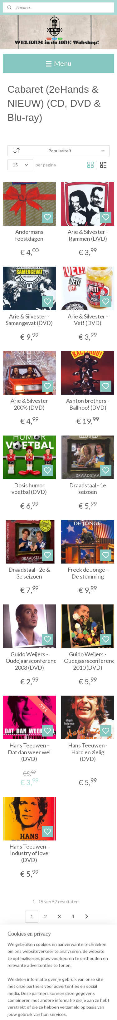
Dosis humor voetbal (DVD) (29, 488)
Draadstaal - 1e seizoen (87, 488)
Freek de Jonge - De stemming (88, 573)
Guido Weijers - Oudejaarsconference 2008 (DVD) (29, 661)
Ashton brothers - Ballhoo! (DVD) (87, 404)
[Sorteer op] (59, 151)
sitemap (70, 1009)
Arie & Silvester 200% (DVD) (29, 404)
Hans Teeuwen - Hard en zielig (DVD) (88, 752)
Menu (58, 63)
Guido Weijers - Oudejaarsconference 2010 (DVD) (88, 661)
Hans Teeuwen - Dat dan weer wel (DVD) (29, 752)
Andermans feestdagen (29, 235)
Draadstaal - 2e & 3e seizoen (29, 573)
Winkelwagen (25, 982)
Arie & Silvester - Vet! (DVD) (88, 320)
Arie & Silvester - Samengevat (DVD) (29, 320)
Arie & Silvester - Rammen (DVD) (88, 235)
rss (81, 1009)
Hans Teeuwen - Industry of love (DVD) (29, 853)
